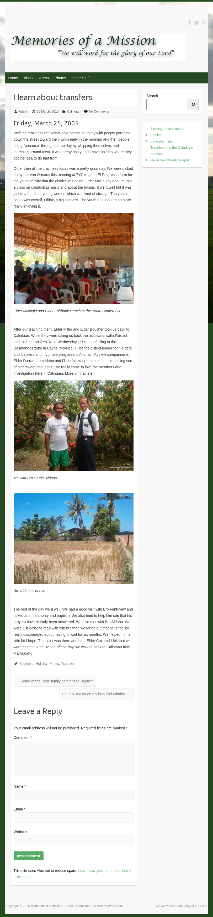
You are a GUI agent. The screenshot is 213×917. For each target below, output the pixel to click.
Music (54, 663)
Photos (60, 78)
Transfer (67, 663)
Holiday (41, 663)
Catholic (26, 663)
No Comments (99, 111)
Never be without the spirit (170, 160)
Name (20, 786)
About (29, 78)
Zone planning (161, 141)
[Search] (193, 104)
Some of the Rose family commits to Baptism (55, 681)
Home (13, 78)
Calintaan (74, 111)
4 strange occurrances (167, 129)
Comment (23, 737)
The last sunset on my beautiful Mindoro (96, 694)
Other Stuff (80, 78)
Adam (23, 111)
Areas (44, 78)
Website (20, 832)
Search (152, 96)
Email (19, 809)
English (156, 135)
